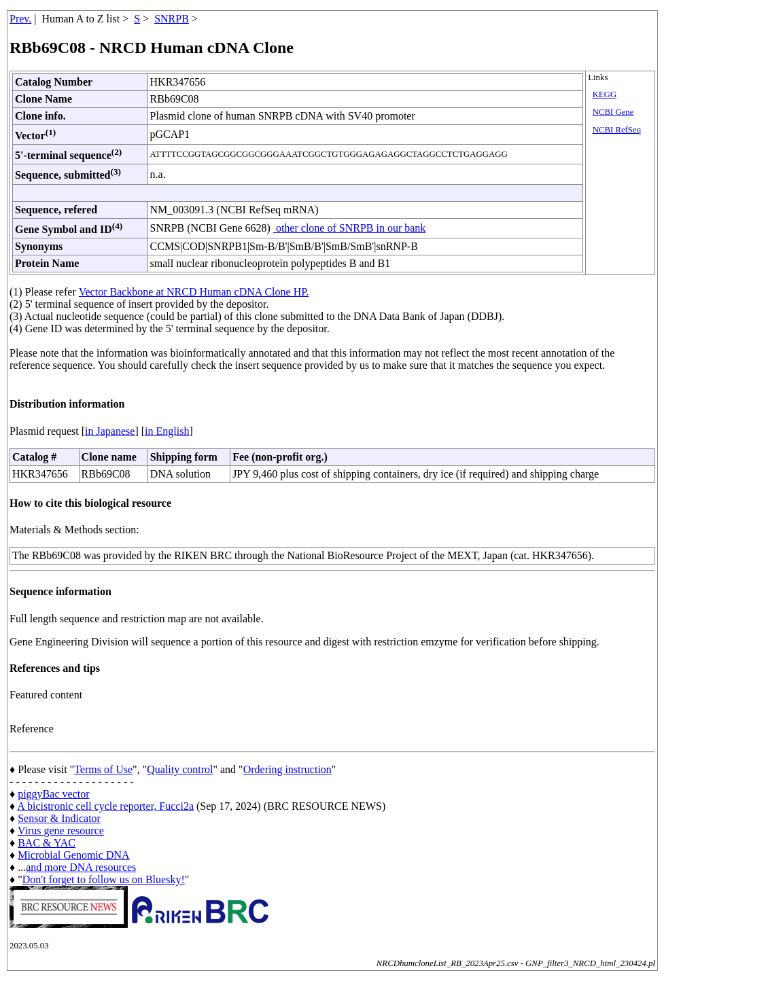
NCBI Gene (613, 112)
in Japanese (110, 431)
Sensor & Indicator (59, 818)
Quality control (180, 769)
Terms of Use (103, 769)
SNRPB (171, 18)
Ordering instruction (287, 769)
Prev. (20, 18)
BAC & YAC (46, 843)
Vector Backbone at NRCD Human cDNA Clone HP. (194, 292)
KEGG (605, 94)
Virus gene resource (61, 830)
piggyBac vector (53, 794)
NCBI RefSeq (617, 130)
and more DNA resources (81, 867)
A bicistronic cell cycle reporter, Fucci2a (105, 806)
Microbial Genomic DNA (73, 855)
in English (167, 431)
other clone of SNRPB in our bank (349, 228)
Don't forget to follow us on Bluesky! (103, 879)
